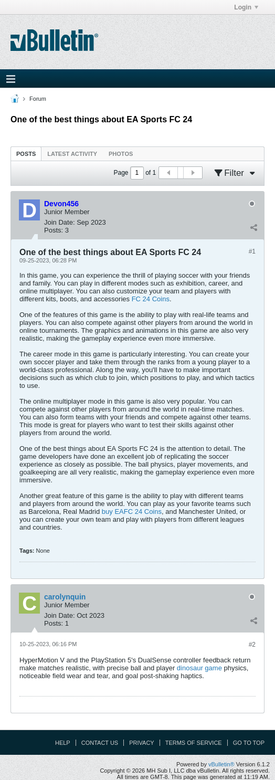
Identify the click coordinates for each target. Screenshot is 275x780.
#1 (252, 251)
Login (246, 7)
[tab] (25, 153)
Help (62, 743)
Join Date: (59, 222)
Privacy (141, 743)
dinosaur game (199, 668)
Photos (121, 154)
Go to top (249, 743)
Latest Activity (72, 154)
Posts (26, 154)
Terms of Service (193, 743)
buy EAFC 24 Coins (132, 511)
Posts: (53, 230)
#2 (252, 644)
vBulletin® (221, 764)
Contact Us (100, 743)
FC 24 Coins (151, 299)
